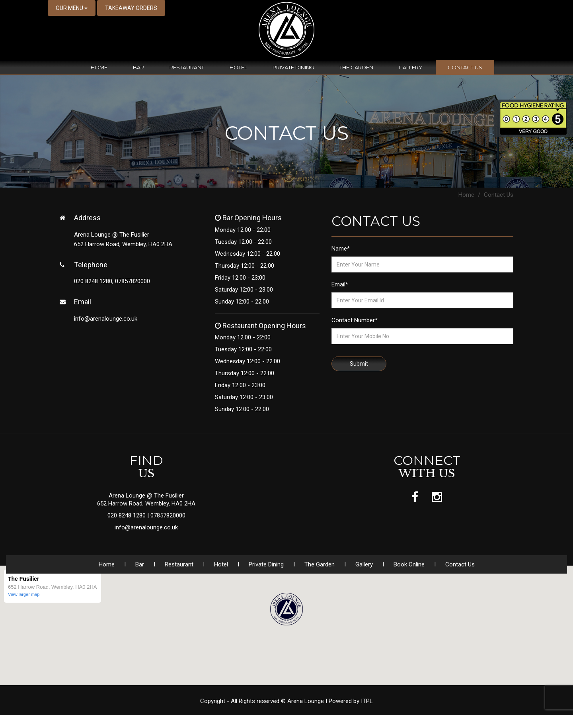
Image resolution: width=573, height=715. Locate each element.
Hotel (238, 67)
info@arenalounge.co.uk (105, 318)
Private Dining (293, 67)
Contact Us (465, 67)
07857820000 (167, 515)
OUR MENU (72, 8)
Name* (340, 248)
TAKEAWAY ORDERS (131, 8)
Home (99, 67)
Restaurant (187, 67)
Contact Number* (354, 320)
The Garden (356, 67)
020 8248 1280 (127, 515)
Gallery (410, 67)
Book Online (409, 564)
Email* (339, 284)
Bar (138, 67)
